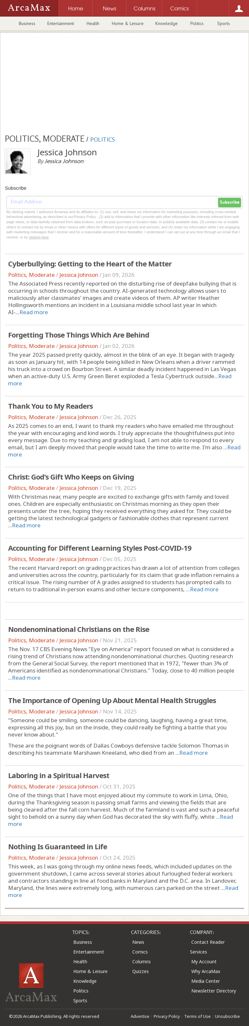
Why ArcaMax (205, 971)
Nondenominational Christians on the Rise (78, 629)
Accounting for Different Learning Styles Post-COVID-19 (99, 548)
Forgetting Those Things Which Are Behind (78, 335)
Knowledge (166, 23)
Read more (33, 312)
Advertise (140, 1016)
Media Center (205, 981)
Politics (197, 23)
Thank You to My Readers (50, 406)
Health (93, 23)
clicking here (39, 237)
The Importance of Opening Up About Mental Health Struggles (112, 700)
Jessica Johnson (78, 274)
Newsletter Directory (213, 991)
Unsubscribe (227, 1016)
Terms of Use (197, 1016)
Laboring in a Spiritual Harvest (58, 775)
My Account (204, 961)
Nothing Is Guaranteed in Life (57, 846)
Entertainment (60, 23)
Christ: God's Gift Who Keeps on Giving (71, 476)
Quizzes (140, 971)
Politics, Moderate (31, 274)
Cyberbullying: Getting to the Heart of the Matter (90, 263)
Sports (223, 23)
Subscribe (229, 202)
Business (27, 23)
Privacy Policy (167, 1016)
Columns (141, 961)
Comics (140, 952)
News (138, 942)
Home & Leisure (128, 23)
